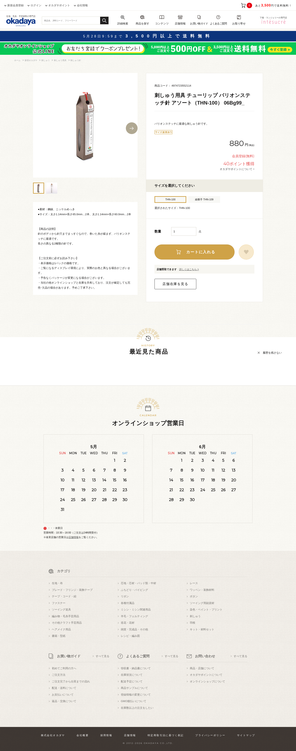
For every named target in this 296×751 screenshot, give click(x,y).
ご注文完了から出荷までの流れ (71, 681)
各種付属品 (127, 603)
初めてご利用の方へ (64, 668)
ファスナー (58, 603)
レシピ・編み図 (130, 635)
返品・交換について (64, 701)
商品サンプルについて (134, 688)
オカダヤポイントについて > (237, 169)
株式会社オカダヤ (53, 735)
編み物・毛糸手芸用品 (65, 616)
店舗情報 (74, 537)
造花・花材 (127, 622)
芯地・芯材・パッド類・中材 (138, 583)
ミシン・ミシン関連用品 (136, 609)
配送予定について (132, 681)
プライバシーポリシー (210, 735)
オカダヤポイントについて (206, 674)
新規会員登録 (15, 5)
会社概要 (83, 735)
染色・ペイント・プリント (206, 609)
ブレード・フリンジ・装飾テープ (72, 589)
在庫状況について (132, 674)
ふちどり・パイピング (134, 589)
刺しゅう (195, 616)
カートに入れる (200, 252)
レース (194, 583)
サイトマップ (246, 735)
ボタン (194, 596)
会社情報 (82, 5)
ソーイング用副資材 (202, 603)
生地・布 (57, 583)
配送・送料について (64, 688)
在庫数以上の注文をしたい (137, 707)
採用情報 (106, 735)
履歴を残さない (272, 352)
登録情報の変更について (136, 694)
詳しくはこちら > (189, 269)
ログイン (36, 5)
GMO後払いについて (133, 701)
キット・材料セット (202, 629)
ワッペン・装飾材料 (202, 589)
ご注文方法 (58, 674)
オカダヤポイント (59, 5)
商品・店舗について (202, 668)
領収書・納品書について (136, 668)
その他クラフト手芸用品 (67, 622)
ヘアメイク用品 (61, 629)
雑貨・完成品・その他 (134, 629)
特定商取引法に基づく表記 (166, 735)
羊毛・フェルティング (134, 616)
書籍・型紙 (58, 635)
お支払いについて (63, 694)
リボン (125, 596)
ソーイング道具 (61, 609)
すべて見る (102, 656)
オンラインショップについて (207, 681)
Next (132, 128)
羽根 (192, 622)
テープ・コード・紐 (64, 596)
